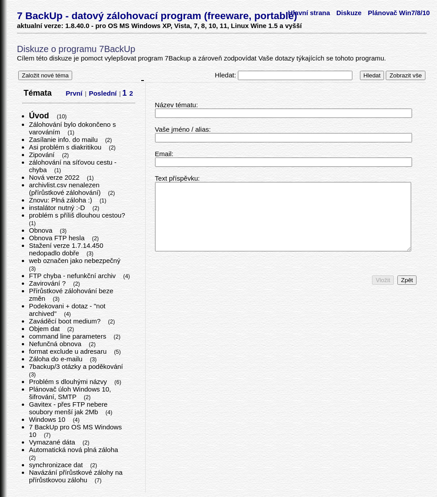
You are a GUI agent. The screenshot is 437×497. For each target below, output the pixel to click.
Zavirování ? (48, 283)
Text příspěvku (176, 178)
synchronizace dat (57, 465)
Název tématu (175, 105)
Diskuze (349, 12)
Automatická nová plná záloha (74, 449)
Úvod (40, 115)
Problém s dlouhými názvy (69, 381)
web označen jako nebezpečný (75, 260)
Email (163, 154)
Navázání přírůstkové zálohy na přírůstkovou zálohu (76, 476)
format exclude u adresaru (68, 351)
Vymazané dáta (53, 442)
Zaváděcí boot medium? (65, 321)
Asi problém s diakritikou (66, 147)
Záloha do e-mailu (56, 359)
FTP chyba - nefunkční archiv (73, 275)
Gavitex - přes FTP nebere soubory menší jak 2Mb (68, 408)
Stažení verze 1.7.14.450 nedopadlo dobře (66, 249)
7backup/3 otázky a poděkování (77, 366)
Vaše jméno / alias (182, 129)
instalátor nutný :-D (58, 207)
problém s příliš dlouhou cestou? (78, 215)
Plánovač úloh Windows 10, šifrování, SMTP (70, 392)
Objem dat (45, 328)
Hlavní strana (309, 12)
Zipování (43, 154)
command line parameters (68, 336)
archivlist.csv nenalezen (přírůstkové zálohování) (65, 188)
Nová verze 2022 (55, 177)
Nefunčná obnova (56, 343)
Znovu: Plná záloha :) (61, 200)
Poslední (103, 93)
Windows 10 (48, 419)
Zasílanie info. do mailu (64, 139)
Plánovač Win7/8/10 (399, 12)
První (73, 93)
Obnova (41, 230)
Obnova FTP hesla (57, 238)
